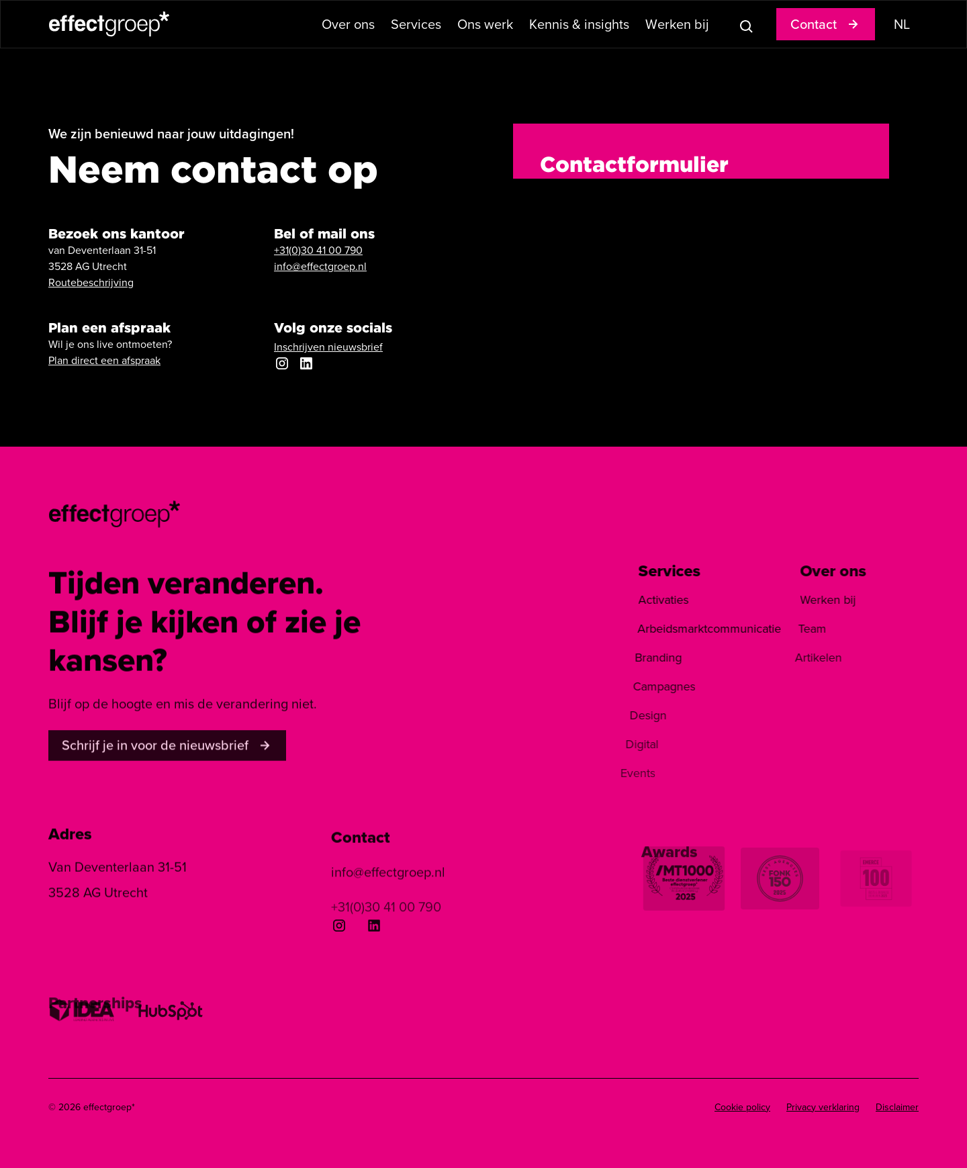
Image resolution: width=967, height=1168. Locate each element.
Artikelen (795, 657)
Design (624, 715)
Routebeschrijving (91, 282)
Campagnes (645, 686)
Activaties (654, 600)
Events (604, 773)
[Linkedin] (373, 925)
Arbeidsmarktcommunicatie (697, 628)
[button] (348, 24)
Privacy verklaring (823, 1107)
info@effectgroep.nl (320, 266)
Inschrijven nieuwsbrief (328, 347)
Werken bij (813, 600)
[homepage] (114, 512)
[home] (109, 23)
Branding (643, 657)
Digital (614, 744)
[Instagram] (339, 925)
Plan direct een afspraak (104, 360)
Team (793, 628)
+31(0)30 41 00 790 (318, 250)
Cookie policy (742, 1107)
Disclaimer (897, 1107)
